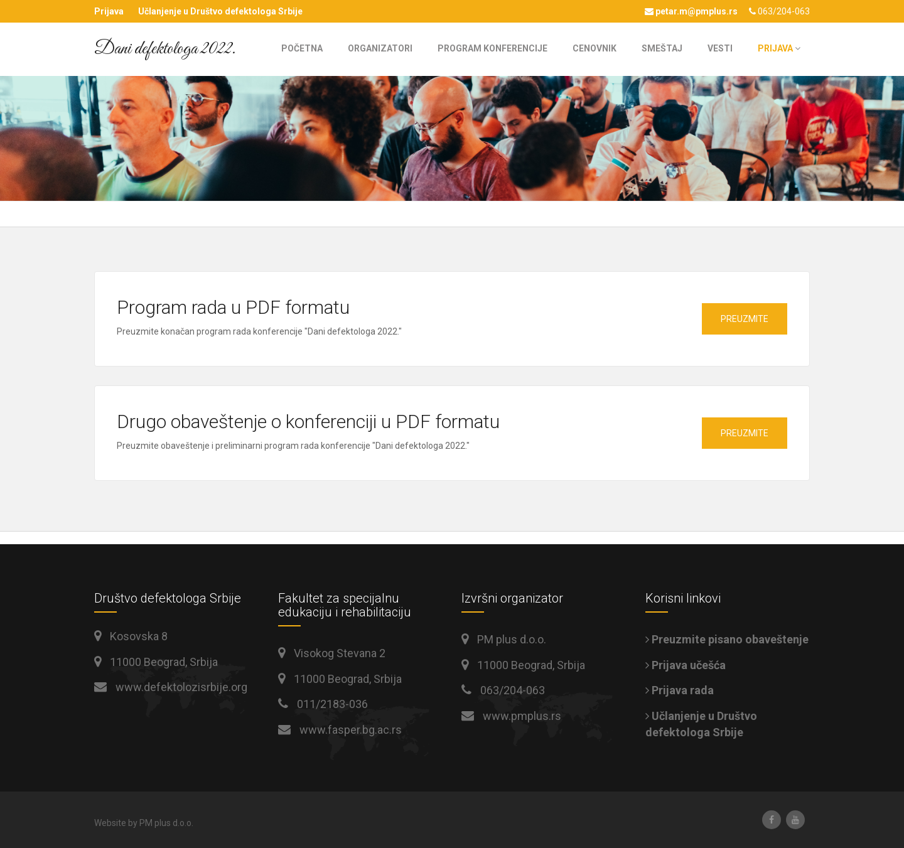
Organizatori (380, 48)
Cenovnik (594, 48)
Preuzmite (744, 319)
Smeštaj (662, 48)
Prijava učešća (685, 665)
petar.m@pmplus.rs (691, 11)
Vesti (720, 48)
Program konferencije (492, 48)
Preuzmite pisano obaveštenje (727, 639)
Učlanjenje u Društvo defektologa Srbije (220, 11)
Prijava (109, 11)
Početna (302, 48)
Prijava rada (679, 690)
